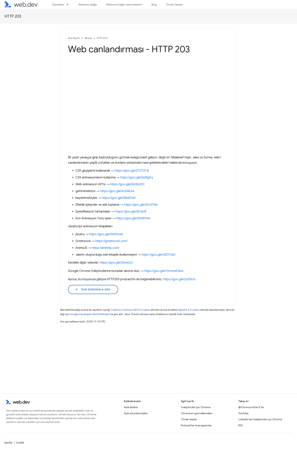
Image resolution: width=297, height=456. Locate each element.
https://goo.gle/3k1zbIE (130, 211)
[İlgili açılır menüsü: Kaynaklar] (69, 4)
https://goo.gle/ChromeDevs (163, 271)
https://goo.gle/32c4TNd (140, 205)
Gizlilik (20, 442)
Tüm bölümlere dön (92, 289)
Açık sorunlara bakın (136, 413)
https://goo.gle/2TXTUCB (132, 171)
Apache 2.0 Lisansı (189, 309)
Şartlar (8, 442)
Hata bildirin (131, 407)
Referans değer (88, 4)
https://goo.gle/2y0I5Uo (179, 279)
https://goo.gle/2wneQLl (116, 263)
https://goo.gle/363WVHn (133, 218)
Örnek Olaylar (174, 4)
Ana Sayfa (74, 38)
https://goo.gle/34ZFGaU (158, 255)
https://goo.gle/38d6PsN (118, 198)
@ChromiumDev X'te (251, 407)
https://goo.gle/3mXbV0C (127, 184)
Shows (88, 38)
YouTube (243, 413)
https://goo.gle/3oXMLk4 (117, 191)
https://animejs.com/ (105, 248)
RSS (240, 425)
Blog (154, 4)
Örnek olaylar (189, 419)
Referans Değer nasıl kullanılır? (124, 4)
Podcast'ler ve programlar (196, 425)
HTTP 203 (13, 16)
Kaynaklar (58, 4)
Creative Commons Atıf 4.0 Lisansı (130, 309)
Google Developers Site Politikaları (89, 314)
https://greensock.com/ (111, 241)
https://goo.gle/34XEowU (106, 234)
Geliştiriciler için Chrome (195, 407)
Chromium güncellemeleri (196, 413)
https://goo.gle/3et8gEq (136, 177)
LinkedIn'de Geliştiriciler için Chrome (260, 419)
